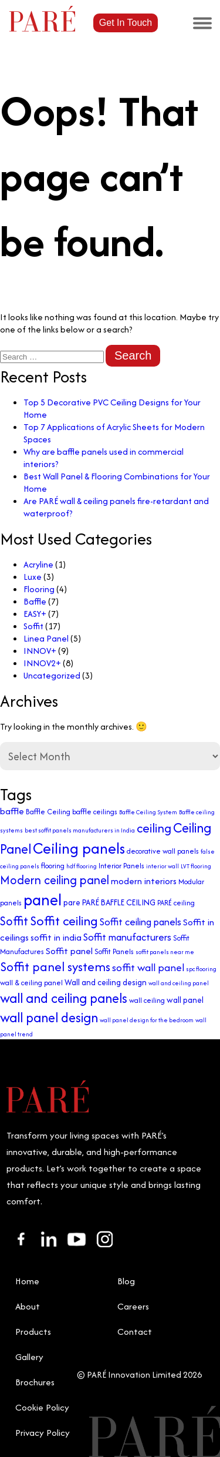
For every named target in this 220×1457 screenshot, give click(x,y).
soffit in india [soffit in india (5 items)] (56, 937)
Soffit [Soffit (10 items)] (14, 920)
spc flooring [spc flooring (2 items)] (201, 969)
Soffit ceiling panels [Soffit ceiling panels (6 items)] (140, 922)
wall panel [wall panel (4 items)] (185, 1000)
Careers (133, 1306)
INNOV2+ (42, 663)
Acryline (38, 564)
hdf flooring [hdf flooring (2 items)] (81, 866)
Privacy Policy (42, 1432)
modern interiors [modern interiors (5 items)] (144, 881)
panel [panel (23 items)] (42, 899)
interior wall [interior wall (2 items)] (162, 866)
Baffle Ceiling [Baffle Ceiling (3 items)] (48, 812)
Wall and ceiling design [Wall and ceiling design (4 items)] (106, 982)
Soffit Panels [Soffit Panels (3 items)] (114, 951)
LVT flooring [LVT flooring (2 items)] (196, 866)
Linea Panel (46, 638)
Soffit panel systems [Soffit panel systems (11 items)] (55, 967)
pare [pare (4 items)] (71, 902)
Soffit (33, 626)
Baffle (34, 601)
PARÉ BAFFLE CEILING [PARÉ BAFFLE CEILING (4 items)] (118, 902)
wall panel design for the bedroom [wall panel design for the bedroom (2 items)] (147, 1020)
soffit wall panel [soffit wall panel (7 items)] (148, 967)
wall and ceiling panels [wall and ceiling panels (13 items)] (63, 998)
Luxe (32, 576)
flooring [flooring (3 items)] (53, 866)
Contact (134, 1331)
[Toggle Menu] (202, 22)
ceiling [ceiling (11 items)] (154, 828)
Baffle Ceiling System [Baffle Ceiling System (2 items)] (148, 812)
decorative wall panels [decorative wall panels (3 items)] (163, 851)
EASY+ (34, 613)
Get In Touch (125, 23)
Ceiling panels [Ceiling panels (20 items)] (79, 848)
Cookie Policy (42, 1407)
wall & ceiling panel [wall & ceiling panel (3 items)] (31, 983)
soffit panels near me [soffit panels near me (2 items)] (165, 952)
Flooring (39, 589)
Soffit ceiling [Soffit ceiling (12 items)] (64, 920)
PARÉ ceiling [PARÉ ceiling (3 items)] (176, 903)
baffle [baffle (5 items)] (12, 811)
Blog (126, 1281)
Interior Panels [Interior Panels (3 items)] (121, 866)
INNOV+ (39, 650)
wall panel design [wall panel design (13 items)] (49, 1017)
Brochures (35, 1382)
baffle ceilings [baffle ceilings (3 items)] (94, 812)
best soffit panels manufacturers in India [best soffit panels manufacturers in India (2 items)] (80, 830)
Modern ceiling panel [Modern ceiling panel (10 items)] (54, 879)
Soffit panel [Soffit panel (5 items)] (69, 951)
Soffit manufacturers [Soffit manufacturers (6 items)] (127, 937)
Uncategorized (51, 675)
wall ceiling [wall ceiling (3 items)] (147, 1000)
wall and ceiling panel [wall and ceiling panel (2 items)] (178, 983)
